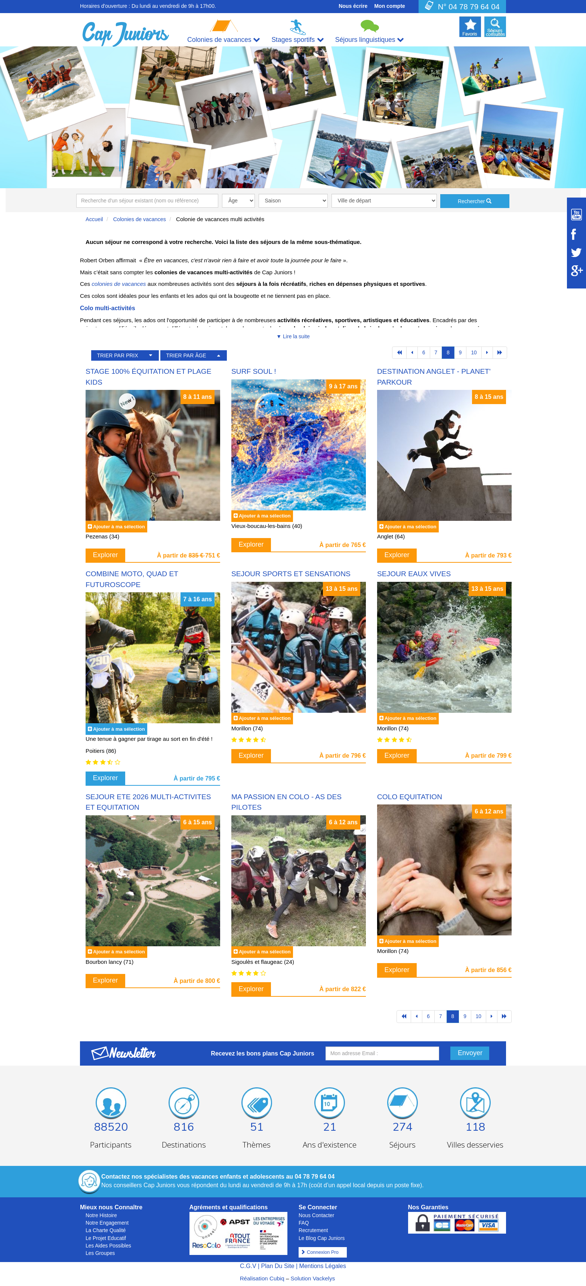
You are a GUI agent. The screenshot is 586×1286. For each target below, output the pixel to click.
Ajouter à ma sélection (119, 526)
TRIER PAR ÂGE (186, 355)
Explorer (105, 555)
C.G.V (248, 1266)
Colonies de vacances (139, 219)
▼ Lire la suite (292, 336)
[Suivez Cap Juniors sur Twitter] (576, 252)
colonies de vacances (119, 284)
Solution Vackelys (313, 1278)
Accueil (94, 219)
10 (473, 352)
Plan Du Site (277, 1266)
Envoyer (470, 1053)
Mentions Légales (322, 1266)
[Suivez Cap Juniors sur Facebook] (576, 234)
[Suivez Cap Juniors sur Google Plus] (576, 270)
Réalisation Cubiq (262, 1278)
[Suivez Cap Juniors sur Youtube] (576, 214)
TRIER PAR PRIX (117, 355)
